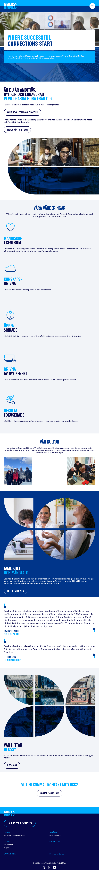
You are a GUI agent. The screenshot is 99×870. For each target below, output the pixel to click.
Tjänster (7, 832)
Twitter (44, 867)
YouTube (54, 867)
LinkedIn (49, 867)
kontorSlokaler (55, 835)
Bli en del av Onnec (57, 854)
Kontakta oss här (49, 793)
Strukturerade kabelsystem (14, 835)
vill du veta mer (15, 591)
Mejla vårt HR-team (17, 129)
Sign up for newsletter (19, 823)
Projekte (7, 848)
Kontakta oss (55, 841)
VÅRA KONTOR (9, 854)
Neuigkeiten (8, 845)
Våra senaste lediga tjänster (22, 112)
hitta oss (12, 765)
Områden (53, 832)
